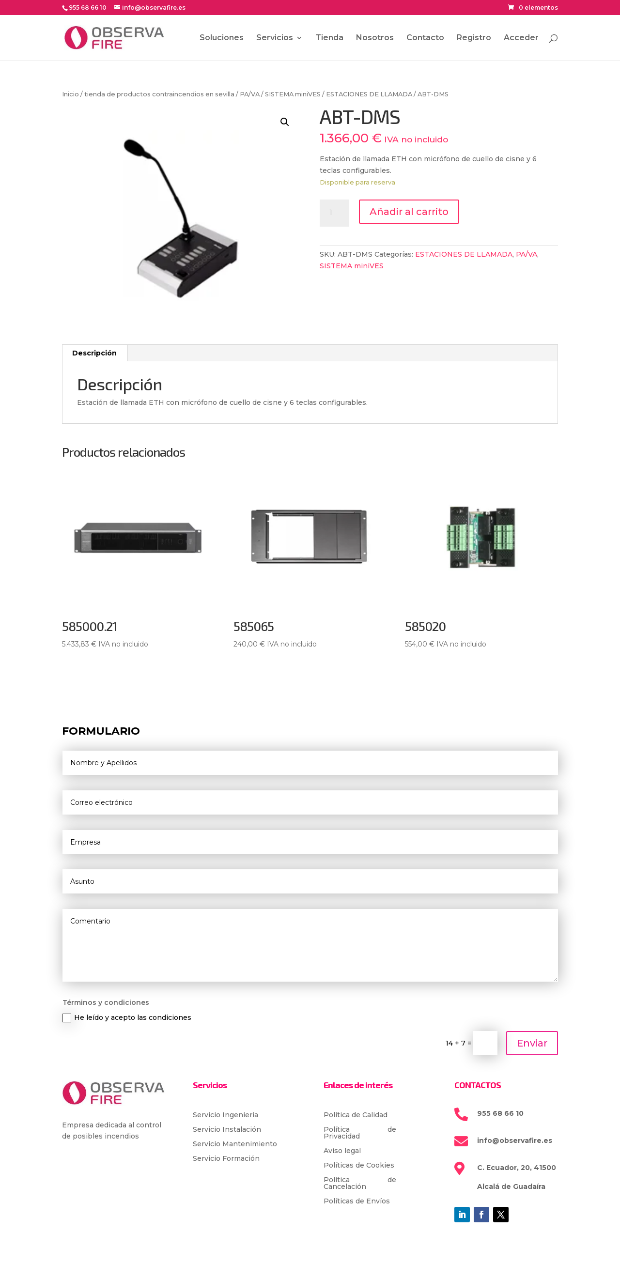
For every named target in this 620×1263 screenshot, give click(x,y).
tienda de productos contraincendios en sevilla (159, 94)
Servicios (274, 38)
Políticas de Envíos (357, 1201)
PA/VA (250, 94)
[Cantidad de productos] (334, 213)
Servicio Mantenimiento (235, 1144)
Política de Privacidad (360, 1133)
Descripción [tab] (94, 353)
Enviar (532, 1043)
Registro (474, 38)
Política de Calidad (356, 1115)
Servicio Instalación (227, 1130)
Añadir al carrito (409, 211)
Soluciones (222, 38)
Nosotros (375, 38)
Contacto (425, 38)
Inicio (70, 94)
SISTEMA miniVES (293, 94)
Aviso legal (342, 1151)
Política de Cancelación (360, 1183)
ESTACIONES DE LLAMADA (369, 94)
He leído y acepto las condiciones (126, 1017)
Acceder (521, 38)
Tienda (329, 38)
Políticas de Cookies (359, 1166)
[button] (285, 122)
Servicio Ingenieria (225, 1115)
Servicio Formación (226, 1159)
